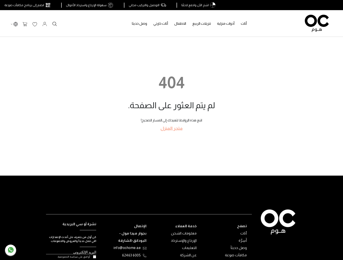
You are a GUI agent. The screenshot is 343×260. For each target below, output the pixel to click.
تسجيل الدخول (44, 24)
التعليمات (189, 248)
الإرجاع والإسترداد (184, 240)
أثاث (243, 233)
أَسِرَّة (243, 240)
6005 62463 (131, 255)
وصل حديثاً (239, 248)
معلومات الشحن (184, 233)
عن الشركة (188, 255)
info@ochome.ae (127, 248)
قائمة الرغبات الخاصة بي (35, 24)
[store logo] (317, 23)
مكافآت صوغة (236, 255)
